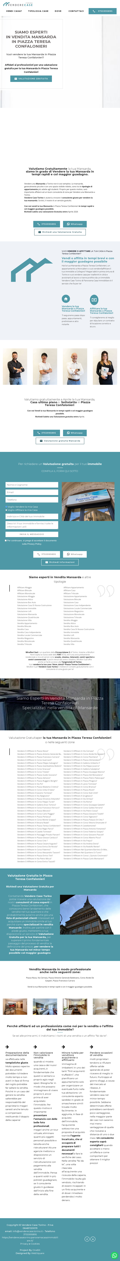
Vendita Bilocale (24, 626)
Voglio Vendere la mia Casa (23, 506)
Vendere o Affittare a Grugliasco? (78, 796)
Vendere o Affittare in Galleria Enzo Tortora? (36, 805)
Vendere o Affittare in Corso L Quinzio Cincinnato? (85, 855)
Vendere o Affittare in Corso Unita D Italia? (35, 790)
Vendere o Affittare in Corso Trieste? (33, 772)
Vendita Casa (23, 629)
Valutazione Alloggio (26, 596)
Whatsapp (75, 224)
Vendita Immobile (71, 632)
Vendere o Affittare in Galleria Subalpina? (82, 769)
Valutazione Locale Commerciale (78, 608)
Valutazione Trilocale (73, 617)
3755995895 (103, 11)
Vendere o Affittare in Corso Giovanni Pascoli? (84, 834)
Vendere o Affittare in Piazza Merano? (33, 810)
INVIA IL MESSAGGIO (32, 534)
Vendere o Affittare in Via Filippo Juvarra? (81, 766)
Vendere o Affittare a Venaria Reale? (33, 822)
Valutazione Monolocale (74, 614)
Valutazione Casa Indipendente (77, 605)
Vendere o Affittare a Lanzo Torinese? (80, 784)
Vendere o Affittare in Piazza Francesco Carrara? (38, 757)
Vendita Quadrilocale (73, 641)
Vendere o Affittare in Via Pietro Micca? (34, 858)
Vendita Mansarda (71, 638)
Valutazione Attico (25, 599)
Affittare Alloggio (24, 587)
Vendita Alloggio (71, 620)
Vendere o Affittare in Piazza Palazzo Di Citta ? (84, 819)
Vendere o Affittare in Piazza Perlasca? (34, 816)
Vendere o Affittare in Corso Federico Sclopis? (83, 831)
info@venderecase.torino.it (28, 1231)
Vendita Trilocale (24, 644)
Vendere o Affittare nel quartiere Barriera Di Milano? (87, 849)
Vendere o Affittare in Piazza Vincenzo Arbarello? (38, 799)
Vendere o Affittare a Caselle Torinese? (34, 831)
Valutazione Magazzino (73, 611)
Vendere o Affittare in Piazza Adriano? (34, 778)
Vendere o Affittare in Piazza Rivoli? (79, 790)
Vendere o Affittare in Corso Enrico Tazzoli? (36, 861)
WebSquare (37, 1253)
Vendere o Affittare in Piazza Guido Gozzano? (37, 775)
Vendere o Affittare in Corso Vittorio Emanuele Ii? (85, 822)
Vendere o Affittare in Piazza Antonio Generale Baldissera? (42, 754)
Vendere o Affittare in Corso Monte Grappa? (36, 819)
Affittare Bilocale (24, 590)
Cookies (35, 1243)
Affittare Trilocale (71, 593)
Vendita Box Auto (71, 626)
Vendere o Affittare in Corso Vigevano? (80, 816)
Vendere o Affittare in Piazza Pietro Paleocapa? (84, 778)
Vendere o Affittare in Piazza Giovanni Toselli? (83, 814)
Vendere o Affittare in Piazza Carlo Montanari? (84, 858)
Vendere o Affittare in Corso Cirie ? (32, 840)
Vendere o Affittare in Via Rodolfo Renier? (82, 846)
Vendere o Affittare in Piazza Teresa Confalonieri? (39, 825)
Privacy (24, 1243)
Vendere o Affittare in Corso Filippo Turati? (36, 801)
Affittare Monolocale (26, 593)
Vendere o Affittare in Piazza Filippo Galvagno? (37, 763)
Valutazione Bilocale (72, 599)
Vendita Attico (70, 623)
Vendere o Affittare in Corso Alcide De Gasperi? (84, 754)
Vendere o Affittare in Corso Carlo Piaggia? (35, 814)
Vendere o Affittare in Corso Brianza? (80, 787)
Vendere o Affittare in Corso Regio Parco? (35, 828)
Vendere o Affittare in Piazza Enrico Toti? (35, 855)
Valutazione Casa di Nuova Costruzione (34, 605)
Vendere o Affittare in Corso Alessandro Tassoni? (38, 852)
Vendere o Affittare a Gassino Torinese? (34, 793)
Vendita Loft (69, 635)
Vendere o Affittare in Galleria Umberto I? (82, 763)
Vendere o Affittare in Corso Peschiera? (81, 757)
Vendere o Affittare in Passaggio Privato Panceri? (38, 834)
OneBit (36, 1250)
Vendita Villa (69, 644)
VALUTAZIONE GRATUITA (31, 78)
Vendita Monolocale (26, 641)
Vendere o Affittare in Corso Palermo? (34, 849)
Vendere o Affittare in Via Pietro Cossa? (81, 810)
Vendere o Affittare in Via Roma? (78, 801)
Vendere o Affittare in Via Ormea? (78, 799)
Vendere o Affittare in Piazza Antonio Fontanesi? (85, 828)
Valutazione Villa (24, 620)
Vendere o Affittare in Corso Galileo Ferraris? (83, 807)
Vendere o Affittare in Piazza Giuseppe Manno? (84, 772)
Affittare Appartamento (74, 587)
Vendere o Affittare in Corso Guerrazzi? (34, 760)
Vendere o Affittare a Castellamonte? (80, 825)
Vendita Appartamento (27, 623)
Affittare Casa (69, 590)
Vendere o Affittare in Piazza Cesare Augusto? (37, 843)
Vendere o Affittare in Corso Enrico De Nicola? (37, 846)
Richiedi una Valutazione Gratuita (60, 232)
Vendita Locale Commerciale (29, 635)
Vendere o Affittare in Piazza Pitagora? (80, 781)
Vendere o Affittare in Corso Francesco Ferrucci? (38, 807)
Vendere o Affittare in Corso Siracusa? (34, 769)
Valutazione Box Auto (26, 602)
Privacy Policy (34, 544)
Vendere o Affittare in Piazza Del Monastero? (83, 775)
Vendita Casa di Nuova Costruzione (79, 629)
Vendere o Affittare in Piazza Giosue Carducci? (37, 837)
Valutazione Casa (71, 602)
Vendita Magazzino (25, 638)
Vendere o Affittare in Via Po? (30, 784)
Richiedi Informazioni (60, 562)
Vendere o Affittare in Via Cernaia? (79, 751)
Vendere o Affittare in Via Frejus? (78, 840)
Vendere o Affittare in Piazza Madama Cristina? (37, 787)
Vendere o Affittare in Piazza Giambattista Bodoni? (39, 766)
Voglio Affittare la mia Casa (23, 510)
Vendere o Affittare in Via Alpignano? (33, 796)
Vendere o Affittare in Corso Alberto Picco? (82, 837)
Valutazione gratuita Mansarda (60, 440)
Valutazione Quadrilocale (28, 617)
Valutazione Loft (24, 611)
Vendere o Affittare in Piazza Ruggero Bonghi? (37, 781)
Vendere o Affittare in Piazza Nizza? (32, 751)
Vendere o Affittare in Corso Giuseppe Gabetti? (84, 805)
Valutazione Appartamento (75, 596)
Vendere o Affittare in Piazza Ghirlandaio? (82, 760)
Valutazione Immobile (26, 608)
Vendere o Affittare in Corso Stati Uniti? (81, 793)
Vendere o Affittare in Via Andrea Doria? (81, 843)
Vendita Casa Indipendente (29, 632)
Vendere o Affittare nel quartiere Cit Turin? (82, 852)
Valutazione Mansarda (27, 614)
